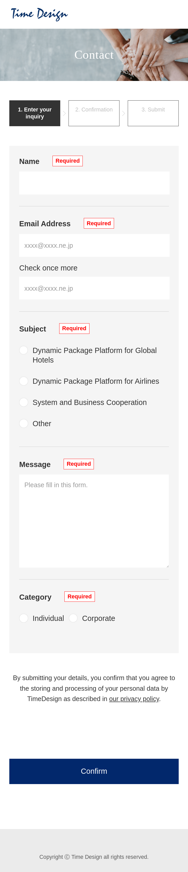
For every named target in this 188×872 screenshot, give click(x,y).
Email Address (66, 223)
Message (56, 464)
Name (51, 161)
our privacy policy (134, 698)
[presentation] (94, 734)
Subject (54, 328)
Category (57, 596)
